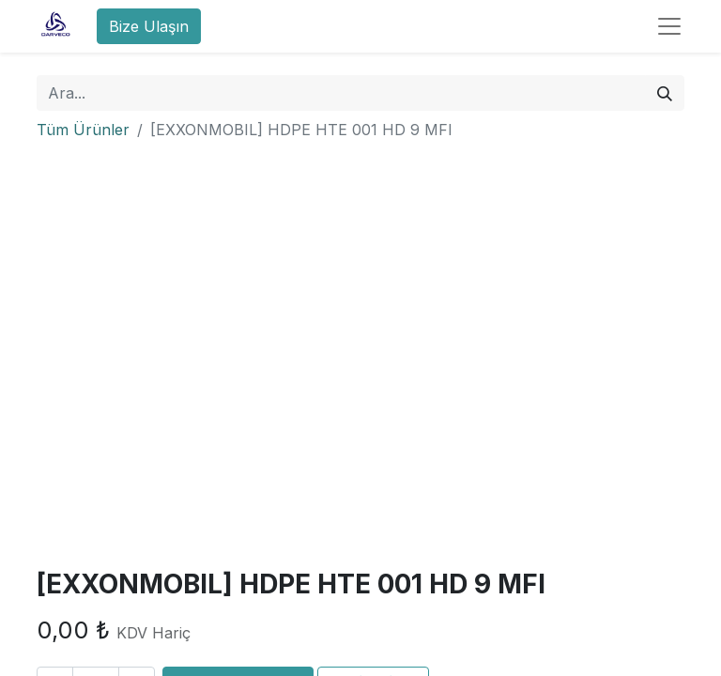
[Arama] (664, 93)
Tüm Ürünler (83, 129)
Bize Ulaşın (149, 26)
